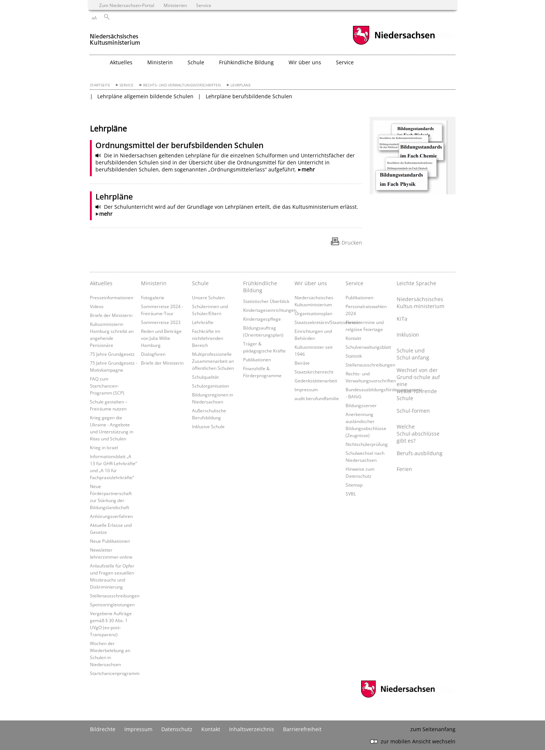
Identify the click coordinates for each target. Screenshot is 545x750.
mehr (308, 169)
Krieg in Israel (104, 447)
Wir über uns (311, 283)
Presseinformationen (111, 297)
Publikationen (257, 359)
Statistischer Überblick (266, 301)
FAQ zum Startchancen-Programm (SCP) (107, 386)
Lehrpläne (241, 85)
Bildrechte (102, 729)
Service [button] (345, 62)
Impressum (306, 389)
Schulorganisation (210, 386)
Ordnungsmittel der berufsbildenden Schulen (179, 145)
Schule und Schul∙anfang (413, 354)
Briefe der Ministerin (111, 315)
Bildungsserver (361, 405)
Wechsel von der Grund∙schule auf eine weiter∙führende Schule (418, 384)
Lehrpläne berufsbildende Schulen (249, 96)
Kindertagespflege (262, 319)
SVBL (351, 494)
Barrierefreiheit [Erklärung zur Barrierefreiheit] (302, 729)
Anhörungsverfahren (111, 516)
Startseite (100, 85)
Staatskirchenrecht (314, 372)
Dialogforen (153, 354)
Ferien (404, 469)
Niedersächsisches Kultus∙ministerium (420, 303)
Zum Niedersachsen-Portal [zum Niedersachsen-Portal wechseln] (126, 5)
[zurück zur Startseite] (115, 36)
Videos (97, 306)
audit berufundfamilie (317, 398)
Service (127, 85)
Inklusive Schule (208, 426)
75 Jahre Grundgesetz (112, 354)
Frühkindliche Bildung (260, 287)
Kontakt (353, 338)
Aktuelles (101, 283)
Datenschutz (176, 729)
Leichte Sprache (416, 283)
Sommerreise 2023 (161, 322)
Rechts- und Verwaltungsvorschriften (182, 85)
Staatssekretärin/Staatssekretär (327, 322)
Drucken (352, 242)
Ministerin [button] (160, 62)
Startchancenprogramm (114, 673)
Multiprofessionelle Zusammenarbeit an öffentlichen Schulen (213, 361)
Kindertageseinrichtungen (269, 310)
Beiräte (302, 363)
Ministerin (153, 283)
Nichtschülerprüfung (367, 444)
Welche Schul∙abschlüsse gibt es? (418, 433)
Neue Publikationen (110, 541)
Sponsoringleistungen (112, 604)
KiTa (402, 318)
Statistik (354, 356)
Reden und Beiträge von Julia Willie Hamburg (161, 338)
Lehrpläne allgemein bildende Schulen (145, 96)
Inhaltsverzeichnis (251, 729)
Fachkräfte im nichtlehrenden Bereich (207, 338)
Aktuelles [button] (121, 62)
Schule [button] (196, 62)
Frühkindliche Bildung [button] (246, 62)
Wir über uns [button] (305, 62)
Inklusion (408, 334)
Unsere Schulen (208, 297)
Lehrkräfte (202, 322)
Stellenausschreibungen (114, 596)
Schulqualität (205, 377)
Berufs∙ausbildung (420, 453)
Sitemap (354, 485)
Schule (200, 283)
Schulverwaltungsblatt (368, 347)
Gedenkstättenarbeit (316, 380)
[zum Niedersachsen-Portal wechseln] (394, 43)
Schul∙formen (413, 410)
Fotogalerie (152, 297)
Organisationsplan (313, 313)
